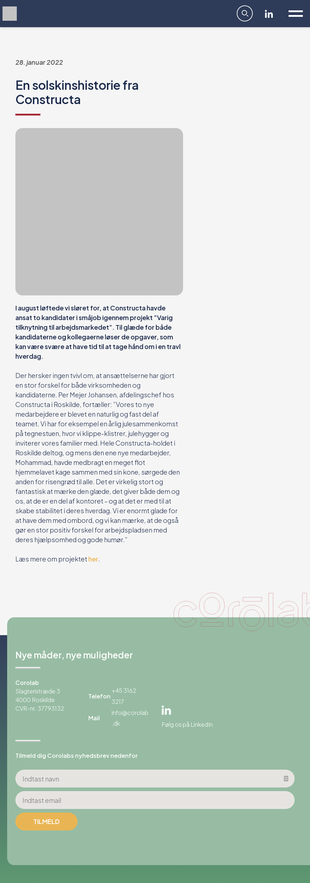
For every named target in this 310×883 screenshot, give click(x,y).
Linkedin (269, 14)
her (93, 559)
